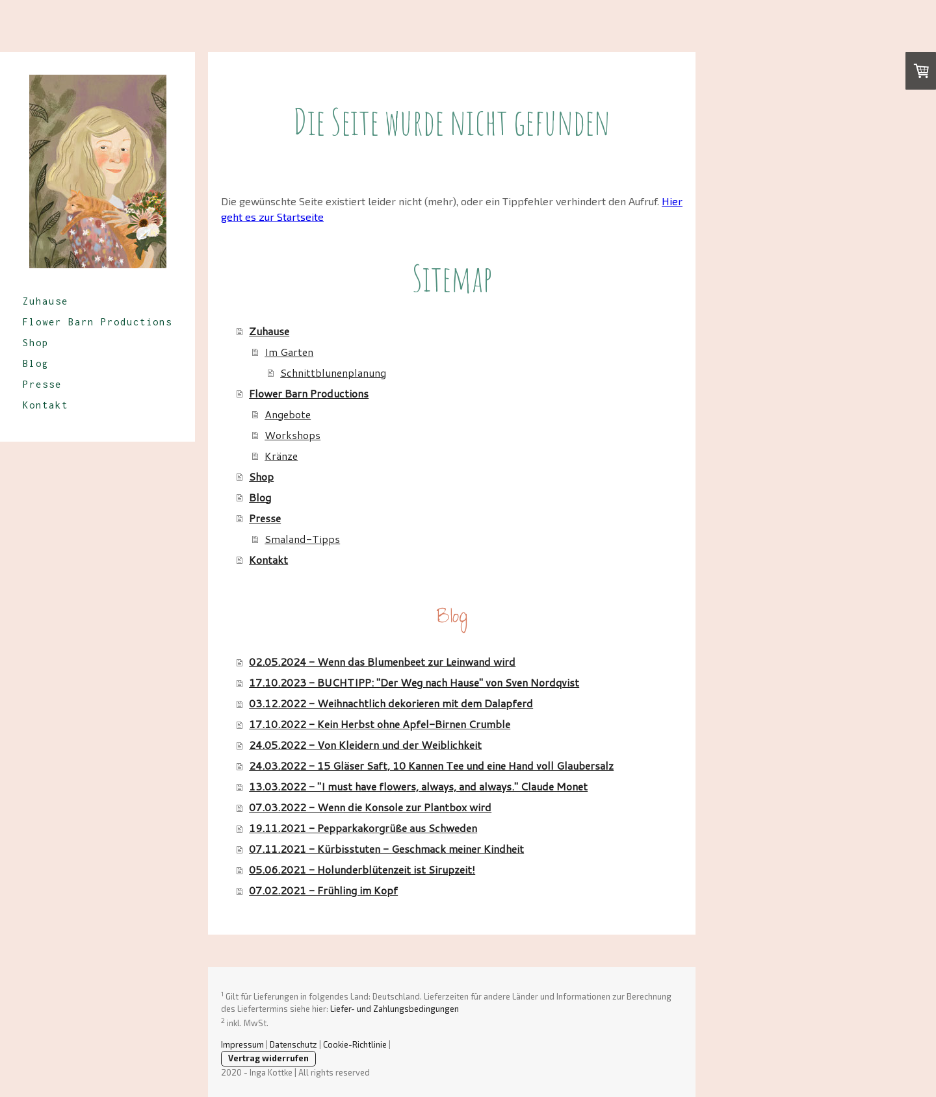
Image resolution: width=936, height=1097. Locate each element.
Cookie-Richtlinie (355, 1044)
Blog (36, 363)
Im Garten (289, 351)
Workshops (292, 434)
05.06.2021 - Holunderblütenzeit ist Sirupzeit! (362, 869)
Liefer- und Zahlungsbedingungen (394, 1008)
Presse (42, 384)
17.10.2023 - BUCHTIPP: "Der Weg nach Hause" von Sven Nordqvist (414, 682)
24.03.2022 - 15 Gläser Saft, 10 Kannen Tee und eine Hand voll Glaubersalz (431, 765)
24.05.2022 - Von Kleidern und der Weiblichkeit (365, 744)
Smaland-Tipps (302, 538)
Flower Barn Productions (97, 321)
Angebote (288, 414)
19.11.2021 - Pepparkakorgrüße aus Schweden (363, 827)
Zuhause (45, 301)
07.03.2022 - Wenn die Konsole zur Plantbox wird (370, 807)
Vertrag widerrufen (268, 1058)
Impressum (242, 1044)
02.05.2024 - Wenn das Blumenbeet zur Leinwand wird (382, 661)
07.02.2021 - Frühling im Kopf (323, 890)
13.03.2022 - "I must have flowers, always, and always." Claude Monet (418, 786)
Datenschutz (293, 1044)
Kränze (281, 455)
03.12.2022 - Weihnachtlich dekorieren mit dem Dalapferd (391, 703)
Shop (36, 342)
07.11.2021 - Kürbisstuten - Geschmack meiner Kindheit (386, 848)
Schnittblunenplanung (333, 372)
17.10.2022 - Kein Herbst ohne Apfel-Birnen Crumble (379, 723)
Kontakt (45, 404)
